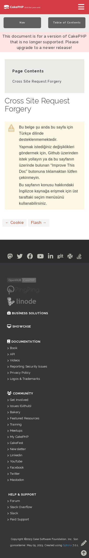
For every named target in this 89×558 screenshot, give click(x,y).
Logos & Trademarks (23, 379)
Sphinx (67, 545)
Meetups (14, 430)
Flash (39, 222)
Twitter (13, 473)
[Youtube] (40, 257)
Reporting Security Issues (27, 366)
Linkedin (14, 455)
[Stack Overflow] (79, 257)
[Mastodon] (10, 257)
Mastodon (15, 480)
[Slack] (70, 257)
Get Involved (17, 400)
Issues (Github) (19, 406)
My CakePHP (17, 436)
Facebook (15, 467)
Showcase (19, 326)
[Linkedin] (51, 257)
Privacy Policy (18, 372)
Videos (13, 360)
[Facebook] (30, 257)
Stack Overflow (19, 507)
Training (14, 424)
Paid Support (18, 519)
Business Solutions (27, 313)
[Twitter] (19, 257)
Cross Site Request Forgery (37, 81)
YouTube (14, 461)
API (11, 354)
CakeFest (15, 443)
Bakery (13, 412)
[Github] (60, 257)
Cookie (14, 222)
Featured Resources (23, 418)
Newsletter (16, 449)
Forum (13, 501)
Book (12, 348)
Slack (12, 513)
